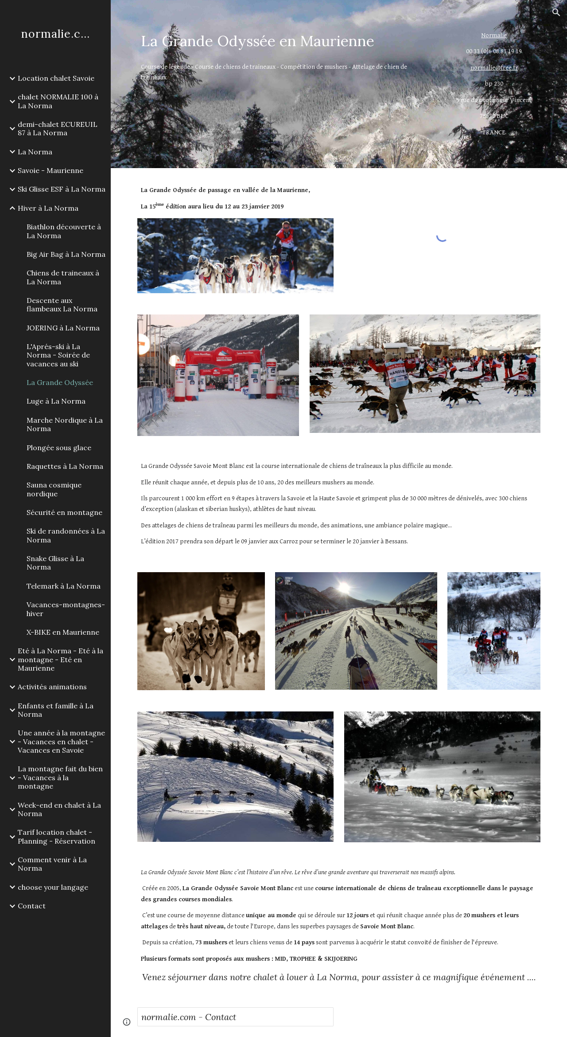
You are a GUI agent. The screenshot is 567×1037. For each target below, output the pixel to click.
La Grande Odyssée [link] (60, 382)
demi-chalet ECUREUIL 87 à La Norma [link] (57, 128)
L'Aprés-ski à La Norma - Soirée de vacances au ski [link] (58, 355)
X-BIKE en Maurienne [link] (63, 632)
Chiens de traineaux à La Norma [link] (63, 277)
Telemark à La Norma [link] (64, 585)
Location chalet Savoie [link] (56, 78)
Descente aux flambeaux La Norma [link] (62, 304)
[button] (556, 12)
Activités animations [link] (52, 686)
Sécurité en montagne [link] (64, 512)
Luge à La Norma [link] (56, 401)
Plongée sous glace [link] (59, 447)
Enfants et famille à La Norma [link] (55, 710)
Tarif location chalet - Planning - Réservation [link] (56, 836)
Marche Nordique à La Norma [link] (65, 424)
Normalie (494, 35)
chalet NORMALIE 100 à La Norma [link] (58, 101)
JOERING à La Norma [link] (63, 327)
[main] (287, 41)
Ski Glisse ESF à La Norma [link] (61, 189)
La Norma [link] (35, 151)
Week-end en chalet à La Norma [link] (59, 809)
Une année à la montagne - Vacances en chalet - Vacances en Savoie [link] (61, 741)
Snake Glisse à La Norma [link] (55, 562)
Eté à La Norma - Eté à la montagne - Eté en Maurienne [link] (60, 659)
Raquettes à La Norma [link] (65, 466)
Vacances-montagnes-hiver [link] (66, 608)
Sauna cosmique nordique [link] (54, 489)
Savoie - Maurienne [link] (50, 170)
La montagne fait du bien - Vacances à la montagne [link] (60, 777)
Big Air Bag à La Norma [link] (66, 254)
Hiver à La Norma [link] (48, 208)
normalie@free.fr (494, 67)
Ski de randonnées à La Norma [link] (66, 535)
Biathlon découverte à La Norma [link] (64, 231)
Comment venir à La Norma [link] (52, 863)
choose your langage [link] (53, 887)
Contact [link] (32, 905)
